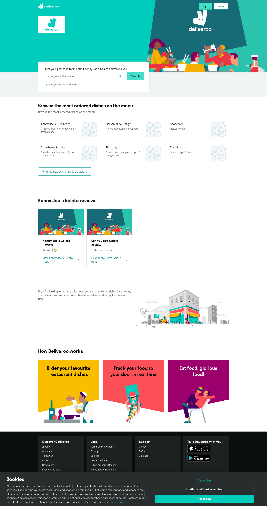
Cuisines (143, 455)
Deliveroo (48, 6)
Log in (47, 84)
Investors (47, 446)
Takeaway (47, 455)
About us (47, 451)
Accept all (204, 499)
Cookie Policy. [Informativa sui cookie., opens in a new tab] (118, 502)
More (45, 460)
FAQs (142, 451)
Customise (204, 481)
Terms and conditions (102, 446)
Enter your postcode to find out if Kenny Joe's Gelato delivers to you (85, 69)
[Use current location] (120, 76)
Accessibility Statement (103, 469)
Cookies (95, 455)
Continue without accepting (204, 490)
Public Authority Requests (105, 465)
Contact (143, 446)
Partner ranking (99, 460)
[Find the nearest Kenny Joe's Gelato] (64, 171)
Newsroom (48, 465)
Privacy (94, 451)
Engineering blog (51, 469)
